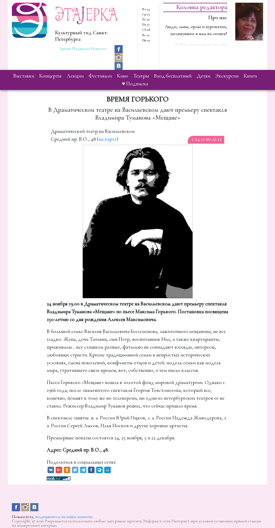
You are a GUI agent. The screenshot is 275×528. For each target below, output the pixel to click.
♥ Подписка (135, 83)
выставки (23, 76)
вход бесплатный (173, 76)
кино (122, 76)
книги (250, 76)
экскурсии (227, 76)
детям (203, 76)
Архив (65, 48)
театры (141, 76)
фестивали (100, 76)
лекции (75, 76)
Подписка (81, 48)
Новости (98, 48)
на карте (108, 139)
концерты (50, 76)
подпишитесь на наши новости (63, 516)
